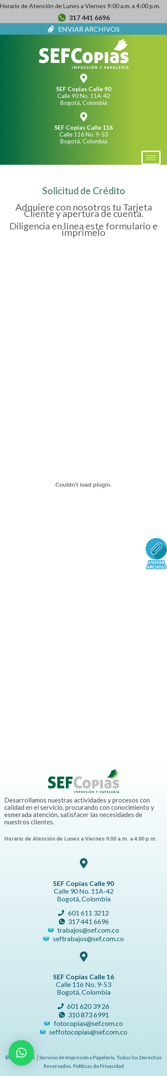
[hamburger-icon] (151, 158)
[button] (21, 1053)
